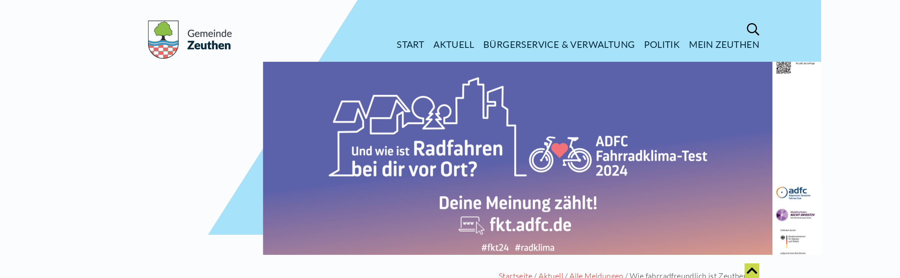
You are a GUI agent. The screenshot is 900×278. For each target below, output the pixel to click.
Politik (662, 44)
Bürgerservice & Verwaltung (559, 44)
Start (410, 44)
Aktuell (453, 44)
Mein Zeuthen (724, 44)
